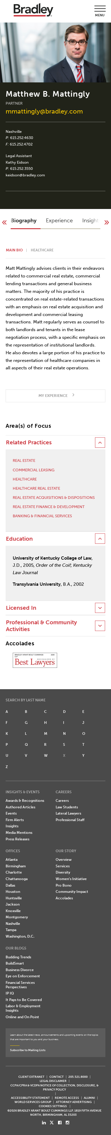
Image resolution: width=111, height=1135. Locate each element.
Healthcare (25, 479)
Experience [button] (59, 220)
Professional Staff (70, 820)
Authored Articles (20, 807)
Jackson (13, 904)
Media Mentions (19, 833)
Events (11, 813)
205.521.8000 (78, 1077)
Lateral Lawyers (68, 813)
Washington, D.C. (20, 936)
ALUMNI (89, 1098)
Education (19, 539)
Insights (12, 826)
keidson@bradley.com (25, 175)
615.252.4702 (21, 144)
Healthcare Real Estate (36, 488)
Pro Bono (64, 885)
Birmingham (16, 866)
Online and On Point (22, 1017)
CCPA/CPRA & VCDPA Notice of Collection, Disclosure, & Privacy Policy (54, 1087)
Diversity (63, 872)
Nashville (14, 131)
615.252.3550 (21, 168)
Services (63, 866)
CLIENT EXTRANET (31, 1077)
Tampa (11, 930)
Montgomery (17, 917)
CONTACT (56, 1077)
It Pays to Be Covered (24, 1000)
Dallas (10, 885)
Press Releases (17, 839)
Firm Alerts (15, 820)
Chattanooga (17, 879)
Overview (64, 860)
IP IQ (10, 993)
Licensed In (21, 608)
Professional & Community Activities (41, 625)
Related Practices (29, 442)
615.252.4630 (21, 137)
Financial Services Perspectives (20, 985)
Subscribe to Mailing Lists (28, 1050)
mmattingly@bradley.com (44, 111)
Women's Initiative (71, 879)
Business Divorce (20, 970)
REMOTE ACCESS (67, 1098)
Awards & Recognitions (25, 801)
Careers (62, 801)
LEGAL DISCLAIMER (53, 1081)
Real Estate (24, 460)
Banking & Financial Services (42, 516)
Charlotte (14, 872)
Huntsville (14, 898)
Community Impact (72, 892)
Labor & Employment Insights (23, 1008)
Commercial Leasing (33, 470)
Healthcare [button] (42, 250)
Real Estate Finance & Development (49, 507)
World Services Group (33, 1102)
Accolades (64, 898)
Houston (13, 892)
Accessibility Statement (30, 1098)
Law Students (67, 807)
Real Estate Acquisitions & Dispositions (54, 497)
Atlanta (11, 860)
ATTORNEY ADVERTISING (74, 1102)
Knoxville (13, 911)
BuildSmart (15, 963)
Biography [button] (23, 220)
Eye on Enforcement (23, 976)
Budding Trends (18, 957)
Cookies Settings (53, 1106)
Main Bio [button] (14, 250)
